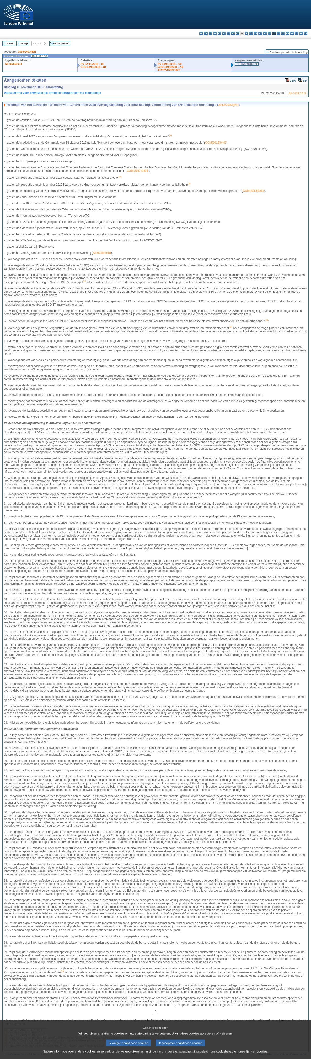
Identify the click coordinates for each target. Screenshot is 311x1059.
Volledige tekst (61, 43)
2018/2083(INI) (27, 51)
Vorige (24, 43)
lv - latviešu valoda (255, 33)
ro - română (287, 33)
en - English (233, 33)
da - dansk (215, 33)
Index (10, 43)
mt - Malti (269, 33)
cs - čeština (210, 33)
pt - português (283, 33)
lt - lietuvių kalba (260, 33)
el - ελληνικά (228, 33)
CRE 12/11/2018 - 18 (93, 66)
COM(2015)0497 (215, 142)
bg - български (201, 33)
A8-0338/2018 (13, 64)
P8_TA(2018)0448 (246, 64)
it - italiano (251, 33)
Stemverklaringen (169, 69)
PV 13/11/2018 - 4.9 (170, 64)
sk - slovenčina (292, 33)
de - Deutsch (219, 33)
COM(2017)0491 (137, 170)
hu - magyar (265, 33)
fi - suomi (301, 33)
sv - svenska (305, 33)
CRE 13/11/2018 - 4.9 (170, 66)
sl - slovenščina (296, 33)
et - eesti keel (224, 33)
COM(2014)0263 (253, 191)
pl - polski (278, 33)
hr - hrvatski (246, 33)
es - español (206, 33)
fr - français (237, 33)
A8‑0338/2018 (102, 253)
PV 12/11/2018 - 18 (91, 64)
